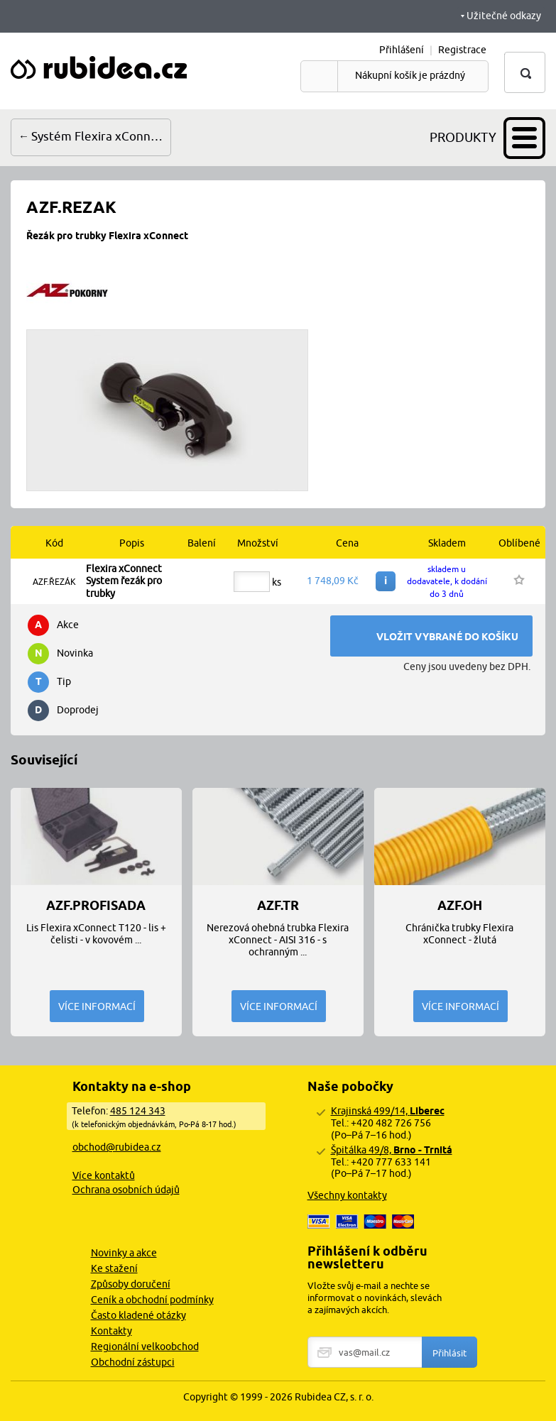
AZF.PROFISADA (96, 905)
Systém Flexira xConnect (99, 136)
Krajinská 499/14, (388, 1110)
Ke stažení (114, 1268)
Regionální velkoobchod (145, 1346)
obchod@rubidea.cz (116, 1147)
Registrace (462, 49)
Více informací (97, 1006)
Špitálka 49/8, (391, 1150)
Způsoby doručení (130, 1284)
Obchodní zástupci (133, 1362)
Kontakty (111, 1331)
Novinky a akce (124, 1252)
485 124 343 (137, 1110)
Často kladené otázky (138, 1315)
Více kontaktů (103, 1175)
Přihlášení (401, 49)
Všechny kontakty (347, 1195)
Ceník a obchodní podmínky (152, 1299)
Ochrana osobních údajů (126, 1189)
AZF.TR (278, 905)
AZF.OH (459, 905)
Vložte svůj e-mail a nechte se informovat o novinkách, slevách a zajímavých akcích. (374, 1297)
